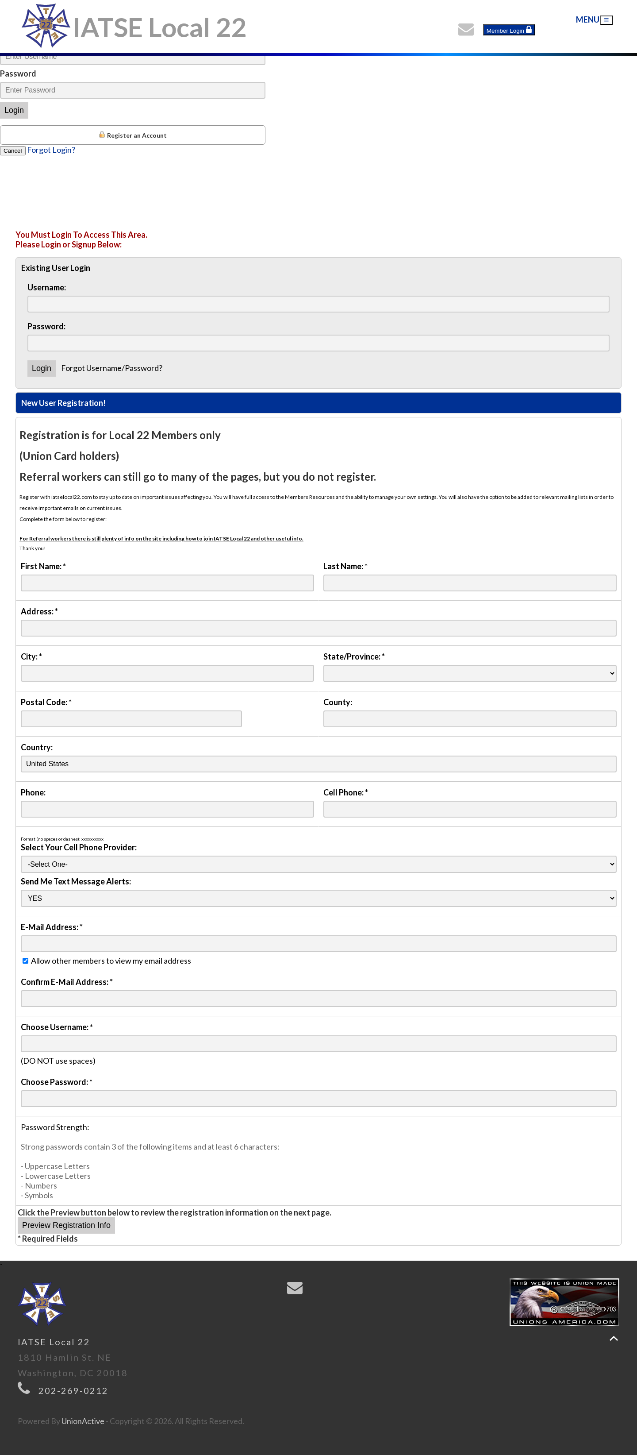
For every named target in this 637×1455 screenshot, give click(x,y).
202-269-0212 (73, 1390)
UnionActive (82, 1421)
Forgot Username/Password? (111, 368)
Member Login (509, 29)
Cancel (13, 150)
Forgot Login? (51, 149)
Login (14, 110)
